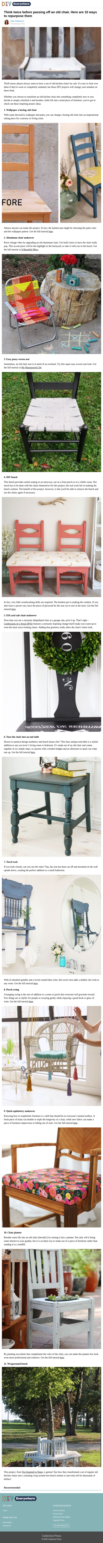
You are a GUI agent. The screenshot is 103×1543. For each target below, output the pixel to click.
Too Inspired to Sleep (32, 1472)
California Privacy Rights (61, 1517)
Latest (5, 1511)
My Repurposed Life (31, 367)
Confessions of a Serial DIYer (18, 623)
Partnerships (7, 1522)
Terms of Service (59, 1511)
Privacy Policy (58, 1514)
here (51, 231)
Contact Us (7, 1526)
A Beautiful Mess (29, 249)
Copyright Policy (58, 1520)
